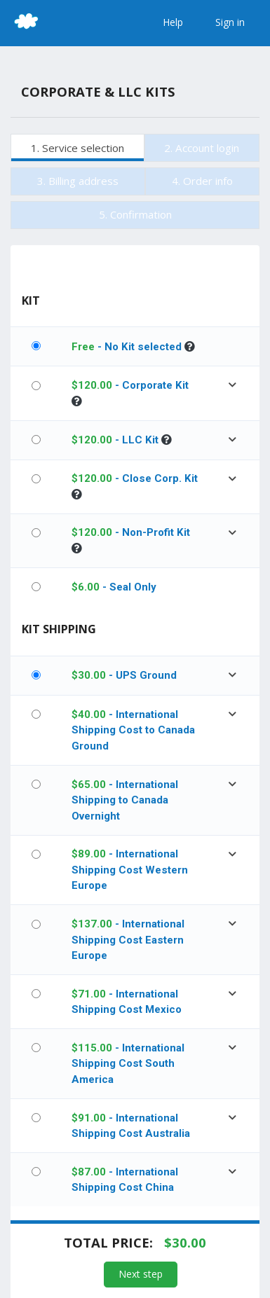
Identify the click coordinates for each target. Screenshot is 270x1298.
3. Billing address (78, 181)
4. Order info (202, 181)
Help (173, 22)
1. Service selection (77, 148)
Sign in (230, 22)
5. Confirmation (135, 214)
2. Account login (201, 148)
